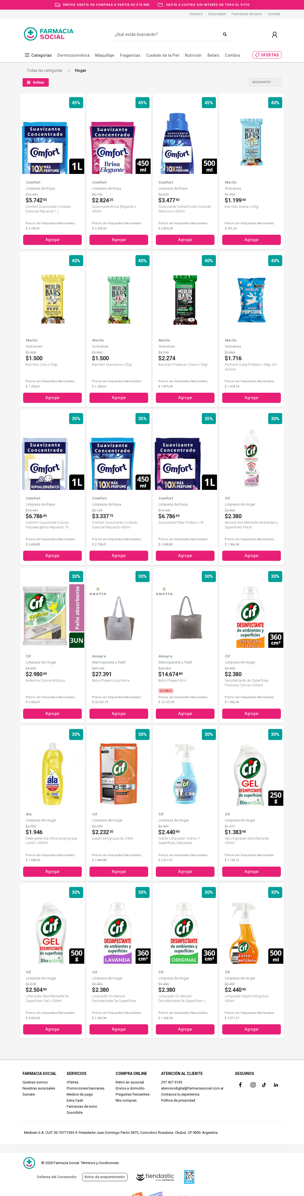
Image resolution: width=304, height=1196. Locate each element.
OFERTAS (270, 55)
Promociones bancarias (85, 1088)
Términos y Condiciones (100, 1163)
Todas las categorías (45, 70)
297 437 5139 (171, 1082)
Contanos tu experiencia (180, 1094)
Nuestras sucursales (39, 1088)
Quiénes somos (35, 1082)
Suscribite (75, 1112)
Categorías (41, 55)
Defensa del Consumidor (57, 1177)
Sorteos (196, 14)
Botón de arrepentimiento (105, 1177)
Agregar (52, 239)
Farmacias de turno (247, 14)
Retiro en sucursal (130, 1082)
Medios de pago (80, 1094)
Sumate (274, 14)
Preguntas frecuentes (133, 1094)
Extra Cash (75, 1100)
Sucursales (217, 14)
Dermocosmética (73, 55)
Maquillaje (104, 55)
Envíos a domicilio (130, 1088)
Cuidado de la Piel (162, 55)
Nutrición (193, 55)
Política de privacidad (178, 1100)
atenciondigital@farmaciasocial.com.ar (192, 1088)
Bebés (213, 55)
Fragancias (130, 55)
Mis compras (126, 1100)
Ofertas (72, 1082)
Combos (232, 55)
